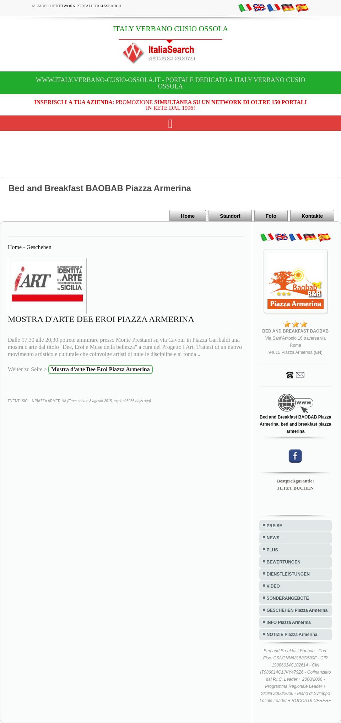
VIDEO (273, 586)
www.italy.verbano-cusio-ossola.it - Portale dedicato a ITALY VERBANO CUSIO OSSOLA (170, 83)
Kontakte (312, 216)
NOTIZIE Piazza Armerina (292, 634)
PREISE (274, 525)
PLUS (272, 549)
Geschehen (38, 247)
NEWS (273, 537)
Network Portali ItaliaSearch (88, 6)
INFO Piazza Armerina (289, 622)
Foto (271, 216)
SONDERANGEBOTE (288, 598)
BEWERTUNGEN (284, 562)
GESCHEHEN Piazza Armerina (297, 610)
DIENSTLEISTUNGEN (288, 574)
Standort (230, 216)
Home (188, 216)
